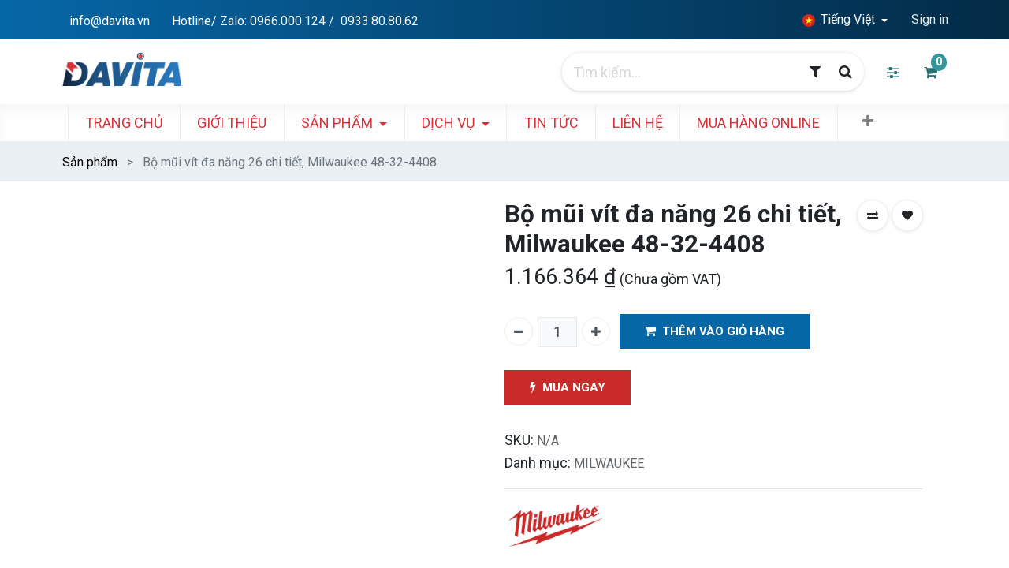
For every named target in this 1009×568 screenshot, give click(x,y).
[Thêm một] (596, 331)
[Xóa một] (518, 331)
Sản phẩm (89, 162)
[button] (875, 121)
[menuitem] (131, 123)
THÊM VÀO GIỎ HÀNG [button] (714, 332)
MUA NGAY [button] (567, 388)
